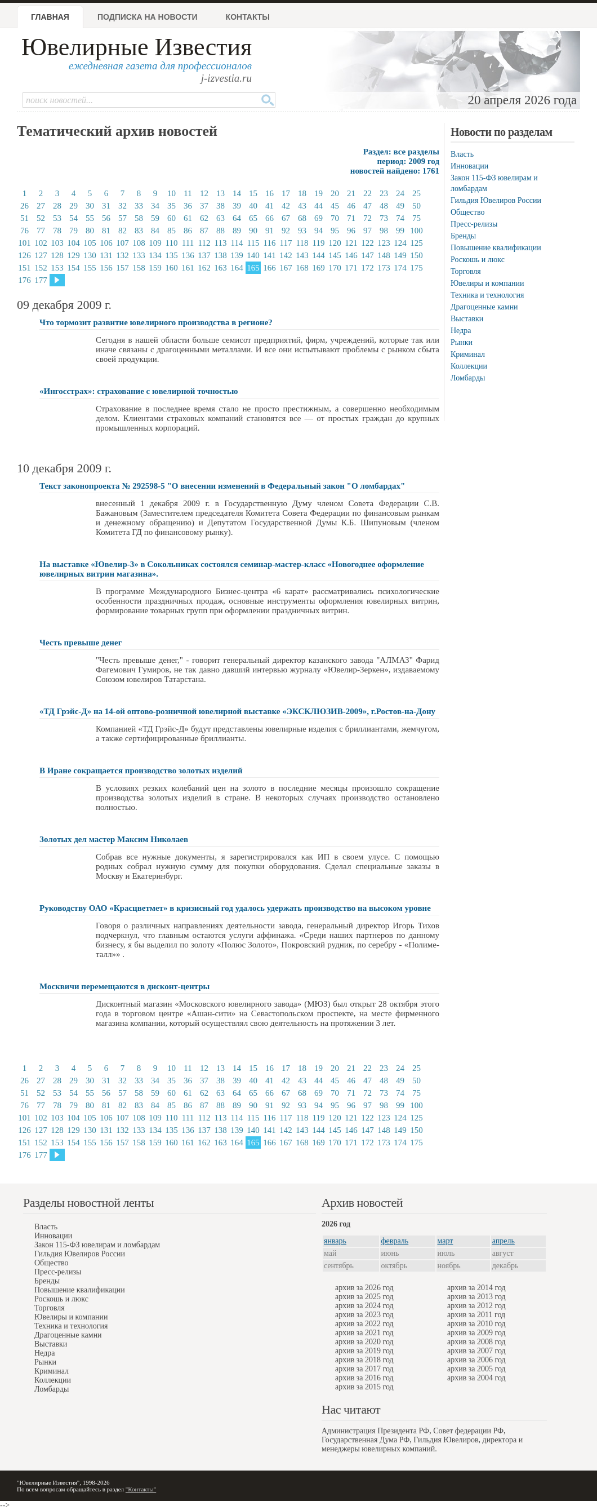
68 (302, 218)
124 (400, 242)
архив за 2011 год (476, 1314)
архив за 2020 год (364, 1342)
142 (285, 255)
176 (24, 280)
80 (90, 230)
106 (106, 242)
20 (335, 193)
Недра (461, 330)
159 (155, 267)
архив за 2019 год (364, 1351)
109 (155, 242)
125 (416, 242)
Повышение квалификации (496, 247)
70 (335, 218)
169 (318, 267)
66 (269, 218)
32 (122, 205)
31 (106, 205)
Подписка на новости (147, 16)
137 (204, 255)
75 (416, 218)
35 (171, 205)
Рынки (462, 342)
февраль (395, 1241)
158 (138, 267)
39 (237, 205)
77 (41, 230)
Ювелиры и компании (487, 283)
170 (334, 267)
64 (237, 218)
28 (57, 205)
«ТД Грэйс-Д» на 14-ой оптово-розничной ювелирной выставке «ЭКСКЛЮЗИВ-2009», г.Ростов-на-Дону (237, 711)
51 (24, 218)
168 (302, 267)
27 (41, 205)
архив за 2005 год (476, 1369)
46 (351, 205)
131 (106, 255)
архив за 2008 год (476, 1342)
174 (400, 267)
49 (400, 205)
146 (351, 255)
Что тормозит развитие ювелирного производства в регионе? (156, 322)
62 (204, 218)
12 (204, 193)
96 (351, 230)
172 (367, 267)
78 (57, 230)
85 (171, 230)
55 (90, 218)
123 (383, 242)
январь (335, 1241)
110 (172, 242)
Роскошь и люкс (478, 259)
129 (73, 255)
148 (383, 255)
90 (253, 230)
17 (286, 193)
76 (24, 230)
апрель (503, 1241)
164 (236, 267)
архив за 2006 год (476, 1360)
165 (253, 267)
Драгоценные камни (484, 307)
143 (302, 255)
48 (384, 205)
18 (302, 193)
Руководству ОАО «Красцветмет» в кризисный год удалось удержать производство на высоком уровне (235, 908)
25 (416, 193)
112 (204, 242)
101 (24, 242)
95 (335, 230)
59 (155, 218)
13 (220, 193)
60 (171, 218)
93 (302, 230)
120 (334, 242)
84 (155, 230)
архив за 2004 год (476, 1378)
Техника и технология (487, 295)
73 (384, 218)
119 (319, 242)
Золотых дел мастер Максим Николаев (113, 839)
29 (73, 205)
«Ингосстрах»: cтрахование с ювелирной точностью (138, 391)
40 (253, 205)
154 (73, 267)
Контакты (248, 16)
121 (351, 242)
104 (73, 242)
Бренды (463, 236)
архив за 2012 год (476, 1305)
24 (400, 193)
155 (89, 267)
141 (269, 255)
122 (367, 242)
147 (367, 255)
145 (334, 255)
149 (400, 255)
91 (269, 230)
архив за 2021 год (364, 1333)
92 (286, 230)
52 (41, 218)
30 (90, 205)
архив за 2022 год (364, 1323)
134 (155, 255)
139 (236, 255)
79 (73, 230)
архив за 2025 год (364, 1296)
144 (318, 255)
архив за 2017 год (364, 1369)
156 (106, 267)
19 (318, 193)
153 (57, 267)
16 (269, 193)
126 (24, 255)
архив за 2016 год (364, 1378)
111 (188, 242)
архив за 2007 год (476, 1351)
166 (269, 267)
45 (335, 205)
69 (318, 218)
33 (139, 205)
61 (188, 218)
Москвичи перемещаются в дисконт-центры (124, 986)
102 (40, 242)
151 (24, 267)
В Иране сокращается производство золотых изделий (141, 770)
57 (122, 218)
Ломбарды (468, 378)
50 (416, 205)
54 (73, 218)
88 (220, 230)
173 (383, 267)
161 (187, 267)
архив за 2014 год (476, 1287)
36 (188, 205)
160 (171, 267)
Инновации (469, 166)
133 (138, 255)
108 (138, 242)
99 (400, 230)
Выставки (467, 319)
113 (221, 242)
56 (106, 218)
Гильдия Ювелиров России (496, 200)
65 (253, 218)
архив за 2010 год (476, 1323)
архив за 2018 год (364, 1360)
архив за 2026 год (364, 1287)
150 (416, 255)
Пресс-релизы (474, 224)
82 (122, 230)
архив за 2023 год (364, 1314)
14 (237, 193)
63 (220, 218)
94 (318, 230)
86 (188, 230)
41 (269, 205)
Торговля (466, 271)
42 (286, 205)
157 (122, 267)
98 (384, 230)
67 (286, 218)
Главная (50, 16)
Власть (462, 154)
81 (106, 230)
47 (367, 205)
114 (237, 242)
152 (40, 267)
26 (24, 205)
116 (270, 242)
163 (220, 267)
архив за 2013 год (476, 1296)
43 (302, 205)
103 (57, 242)
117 (286, 242)
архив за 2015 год (364, 1387)
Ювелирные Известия (136, 47)
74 (400, 218)
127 (40, 255)
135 (171, 255)
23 (384, 193)
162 (204, 267)
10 (171, 193)
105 (89, 242)
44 (318, 205)
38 (220, 205)
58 (139, 218)
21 (351, 193)
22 (367, 193)
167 (285, 267)
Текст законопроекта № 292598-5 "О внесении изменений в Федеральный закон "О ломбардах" (222, 485)
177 (40, 280)
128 (57, 255)
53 (57, 218)
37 (204, 205)
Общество (467, 212)
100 (416, 230)
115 (253, 242)
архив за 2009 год (476, 1333)
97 (367, 230)
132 (122, 255)
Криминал (468, 354)
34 (155, 205)
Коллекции (469, 366)
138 (220, 255)
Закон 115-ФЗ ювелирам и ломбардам (97, 1245)
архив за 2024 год (364, 1305)
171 (351, 267)
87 (204, 230)
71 (351, 218)
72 (367, 218)
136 (187, 255)
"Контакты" (141, 1489)
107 (122, 242)
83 (139, 230)
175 (416, 267)
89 (237, 230)
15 (253, 193)
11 (187, 193)
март (445, 1241)
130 (89, 255)
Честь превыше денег (80, 642)
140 (253, 255)
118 (302, 242)
